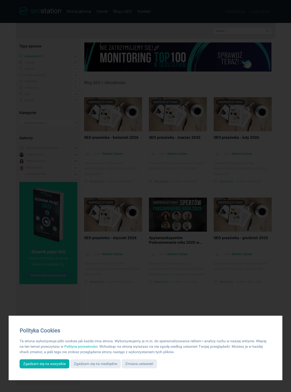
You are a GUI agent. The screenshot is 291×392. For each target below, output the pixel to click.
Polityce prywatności (81, 346)
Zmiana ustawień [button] (139, 364)
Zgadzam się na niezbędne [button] (95, 364)
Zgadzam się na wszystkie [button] (44, 364)
